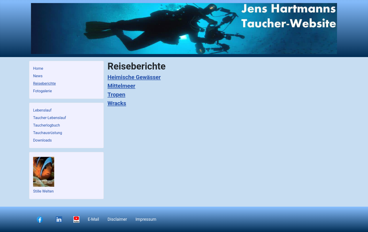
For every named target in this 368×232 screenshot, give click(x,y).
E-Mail (93, 219)
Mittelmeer (121, 86)
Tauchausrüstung (47, 133)
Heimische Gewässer (134, 77)
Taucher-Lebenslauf (49, 118)
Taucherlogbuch (46, 125)
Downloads (42, 140)
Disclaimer (117, 219)
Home (38, 68)
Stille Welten (43, 191)
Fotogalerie (42, 91)
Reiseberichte (44, 83)
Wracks (116, 103)
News (37, 76)
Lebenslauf (42, 110)
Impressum (145, 219)
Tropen (116, 94)
